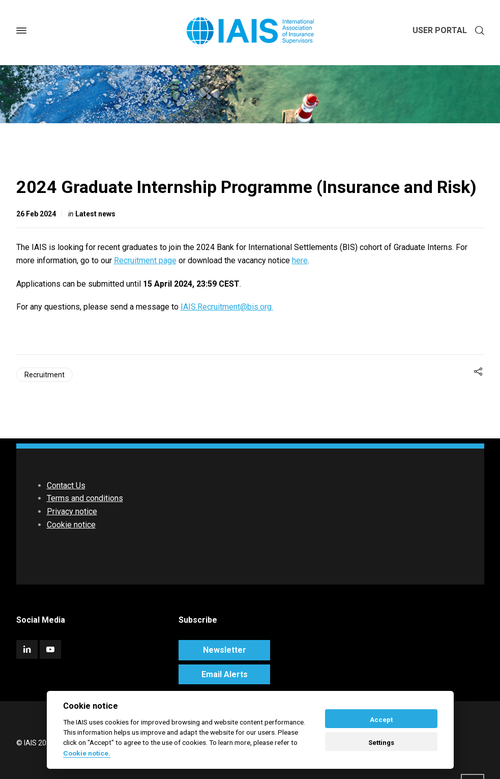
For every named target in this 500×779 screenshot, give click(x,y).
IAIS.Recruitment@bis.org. (227, 307)
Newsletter (224, 650)
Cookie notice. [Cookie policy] (86, 753)
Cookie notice (71, 525)
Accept (381, 720)
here (300, 260)
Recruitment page (145, 260)
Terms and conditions (85, 498)
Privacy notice (72, 511)
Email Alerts (224, 674)
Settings (381, 742)
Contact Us (66, 485)
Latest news (95, 214)
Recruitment (44, 375)
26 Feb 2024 (36, 214)
